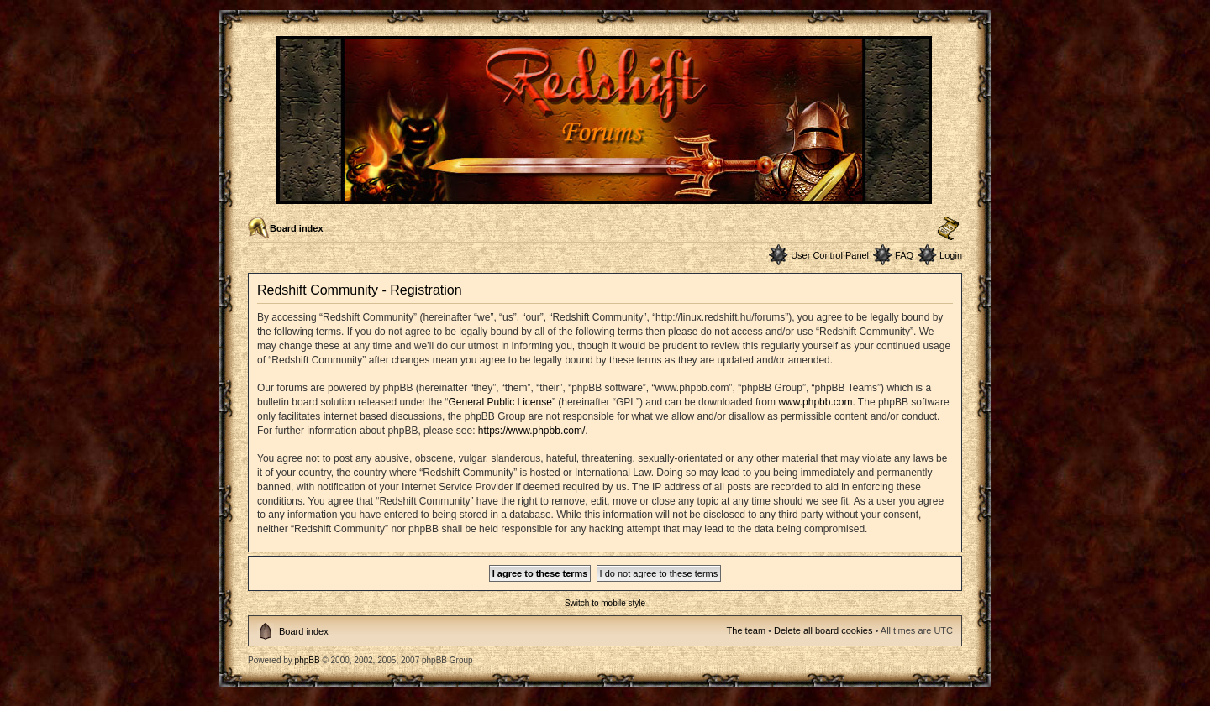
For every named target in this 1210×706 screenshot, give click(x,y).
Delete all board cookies (823, 630)
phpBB (307, 660)
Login (950, 255)
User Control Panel (830, 255)
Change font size (948, 229)
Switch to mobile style (605, 603)
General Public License (499, 402)
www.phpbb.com (815, 402)
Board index (297, 228)
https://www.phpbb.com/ (531, 431)
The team (746, 630)
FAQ (904, 255)
